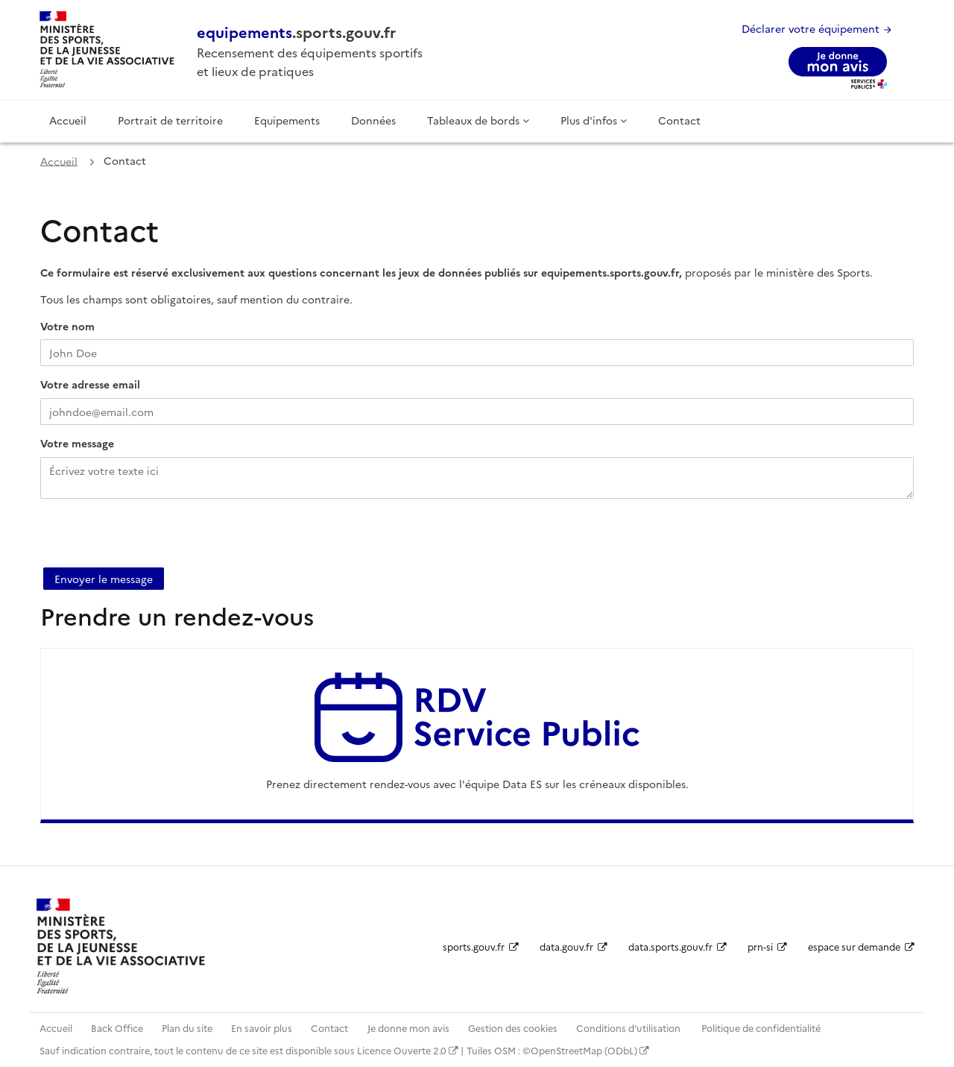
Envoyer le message (103, 578)
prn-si (767, 946)
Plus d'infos (593, 120)
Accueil (67, 120)
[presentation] (153, 538)
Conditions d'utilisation (629, 1028)
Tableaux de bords (478, 120)
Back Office (117, 1028)
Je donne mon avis (408, 1028)
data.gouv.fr (573, 946)
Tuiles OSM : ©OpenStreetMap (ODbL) (558, 1050)
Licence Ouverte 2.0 (407, 1050)
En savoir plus (261, 1028)
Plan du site (187, 1028)
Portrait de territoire (170, 120)
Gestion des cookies (512, 1028)
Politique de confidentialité (761, 1028)
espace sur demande (861, 946)
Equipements (287, 120)
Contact (679, 120)
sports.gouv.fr (481, 946)
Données (373, 120)
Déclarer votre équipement (817, 28)
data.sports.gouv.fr (677, 946)
